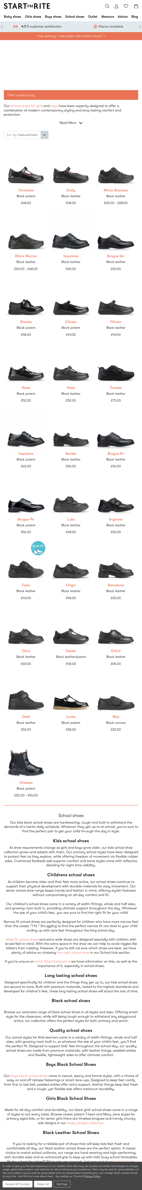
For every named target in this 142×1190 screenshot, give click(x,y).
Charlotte (26, 190)
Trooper (116, 388)
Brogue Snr (116, 256)
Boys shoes (53, 16)
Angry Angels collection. (85, 1123)
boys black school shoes (29, 1076)
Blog (134, 16)
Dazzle (71, 651)
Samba (70, 454)
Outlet (92, 16)
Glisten (71, 322)
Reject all (43, 1184)
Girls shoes (33, 16)
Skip (116, 717)
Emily (71, 190)
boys (54, 106)
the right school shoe (73, 953)
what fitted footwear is (52, 961)
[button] (71, 95)
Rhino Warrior (26, 256)
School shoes (74, 16)
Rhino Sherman (116, 190)
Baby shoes (12, 16)
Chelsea (26, 783)
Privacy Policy (92, 1176)
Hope (26, 388)
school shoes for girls (27, 106)
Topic (26, 585)
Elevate (26, 322)
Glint (26, 651)
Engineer (116, 519)
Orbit (26, 717)
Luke (71, 519)
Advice (123, 16)
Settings (62, 1184)
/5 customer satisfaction (94, 26)
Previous (3, 27)
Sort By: (12, 134)
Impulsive (70, 256)
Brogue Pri (116, 454)
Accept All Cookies (18, 1184)
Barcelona (116, 585)
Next (139, 27)
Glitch (116, 651)
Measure (107, 16)
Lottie (71, 717)
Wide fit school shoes (22, 939)
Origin (71, 585)
